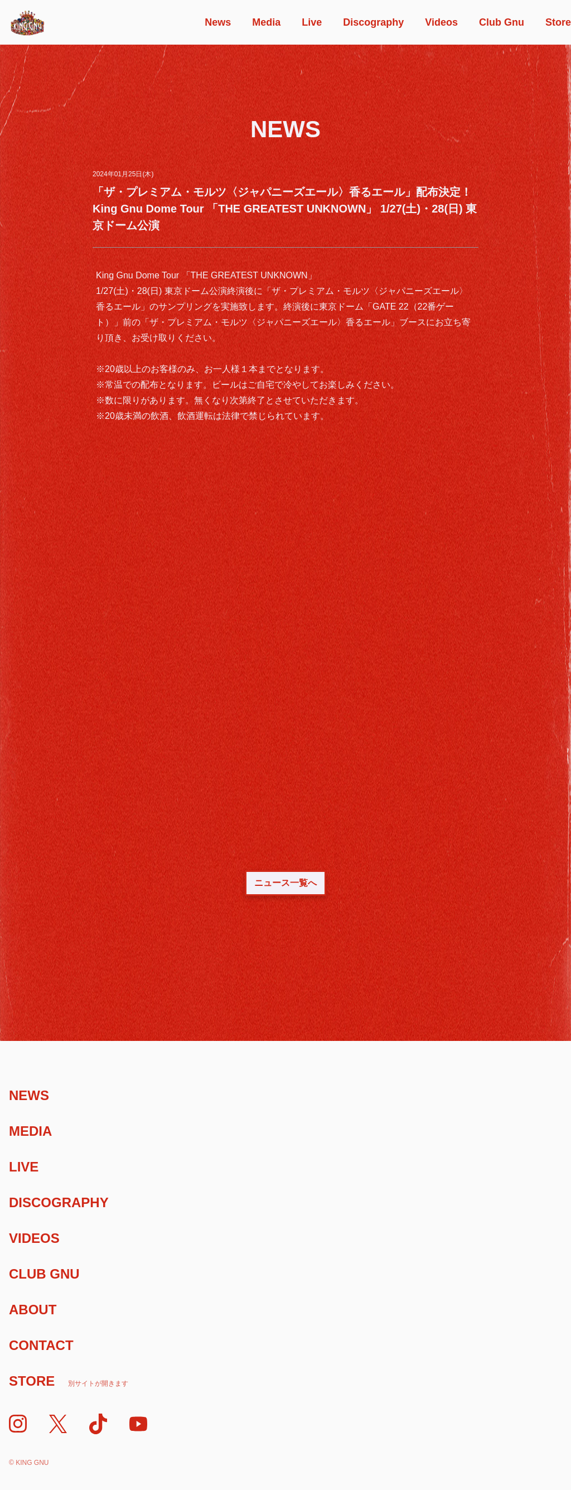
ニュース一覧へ (285, 883)
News (218, 22)
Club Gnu (501, 22)
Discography (373, 22)
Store (558, 22)
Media (266, 22)
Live (312, 22)
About (32, 1309)
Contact (41, 1345)
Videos (441, 22)
